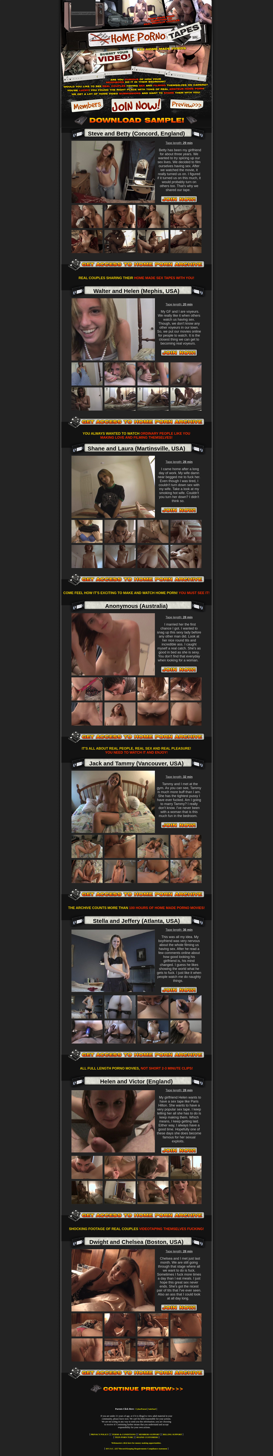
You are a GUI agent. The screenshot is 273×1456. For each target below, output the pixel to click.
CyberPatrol (141, 1409)
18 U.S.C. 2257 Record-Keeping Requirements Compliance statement (136, 1448)
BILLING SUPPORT (172, 1434)
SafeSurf (152, 1409)
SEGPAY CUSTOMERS (147, 1437)
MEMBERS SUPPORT (149, 1434)
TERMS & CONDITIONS (124, 1434)
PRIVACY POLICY (100, 1434)
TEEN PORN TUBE (124, 1437)
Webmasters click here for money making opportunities (136, 1443)
